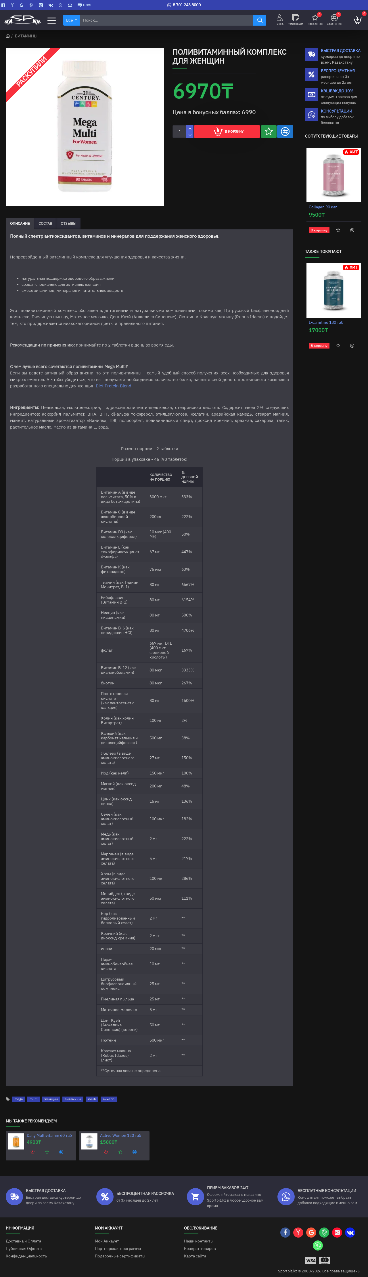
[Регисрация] (295, 20)
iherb (92, 1094)
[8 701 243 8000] (184, 5)
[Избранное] (315, 20)
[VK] (51, 5)
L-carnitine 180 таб (326, 322)
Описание (20, 223)
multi (33, 1094)
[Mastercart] (324, 1255)
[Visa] (310, 1255)
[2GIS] (32, 5)
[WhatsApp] (61, 5)
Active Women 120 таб (120, 1130)
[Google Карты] (22, 5)
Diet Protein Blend (113, 386)
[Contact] (70, 5)
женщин (51, 1094)
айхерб (108, 1094)
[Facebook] (4, 5)
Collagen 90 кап (323, 207)
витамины (73, 1094)
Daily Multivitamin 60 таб (49, 1130)
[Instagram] (41, 5)
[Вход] (280, 20)
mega (18, 1094)
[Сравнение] (334, 20)
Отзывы (68, 223)
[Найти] (259, 20)
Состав (45, 223)
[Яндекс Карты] (13, 5)
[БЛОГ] (84, 5)
